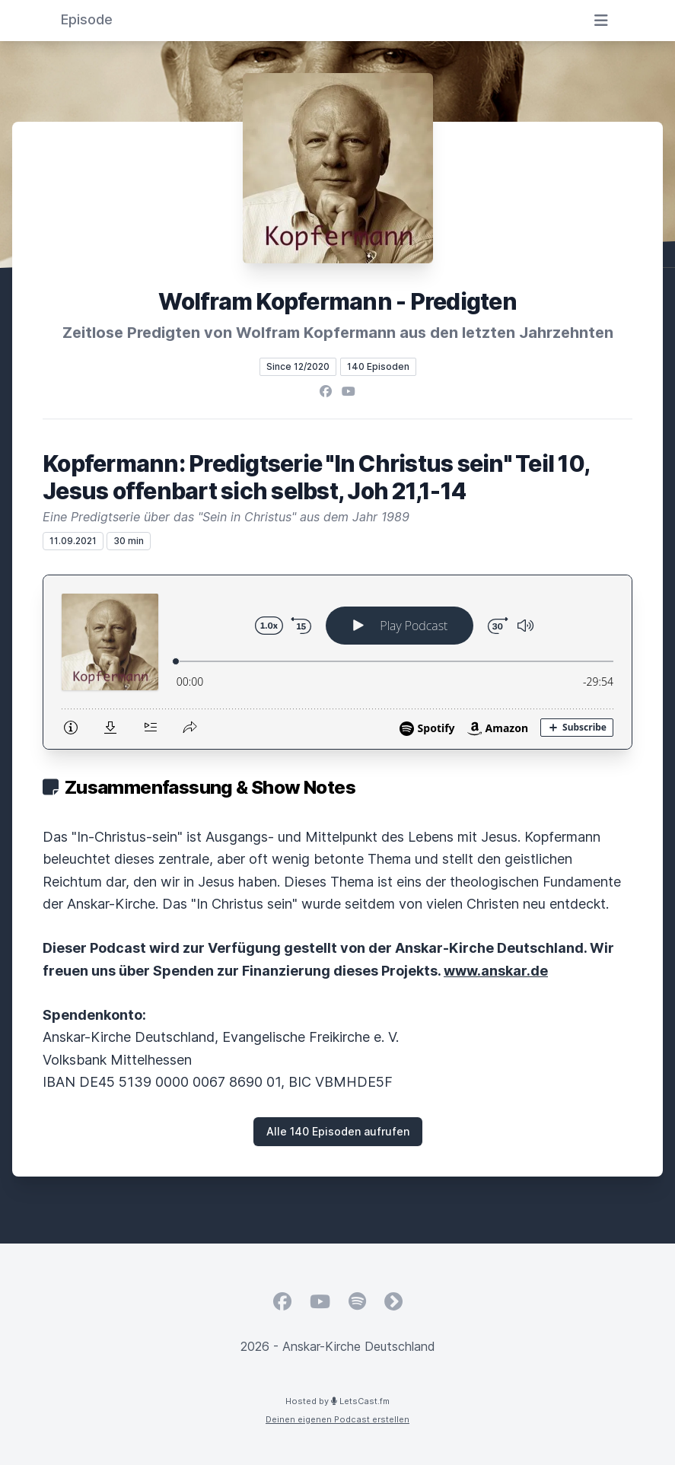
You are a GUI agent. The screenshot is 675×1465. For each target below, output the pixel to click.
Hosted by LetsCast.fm (337, 1401)
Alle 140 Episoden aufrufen (337, 1131)
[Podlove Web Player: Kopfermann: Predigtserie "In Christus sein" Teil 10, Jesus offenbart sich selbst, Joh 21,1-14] (337, 662)
